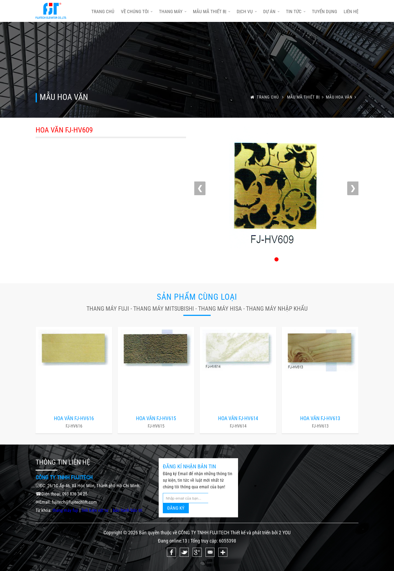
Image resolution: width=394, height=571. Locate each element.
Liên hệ (351, 11)
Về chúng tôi (136, 11)
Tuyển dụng (324, 11)
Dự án (271, 11)
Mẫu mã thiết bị (211, 11)
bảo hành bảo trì (127, 510)
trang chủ (102, 11)
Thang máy (172, 11)
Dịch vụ (247, 11)
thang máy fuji (65, 510)
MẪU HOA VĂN (342, 97)
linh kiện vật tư (95, 510)
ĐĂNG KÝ (175, 508)
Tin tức (295, 11)
